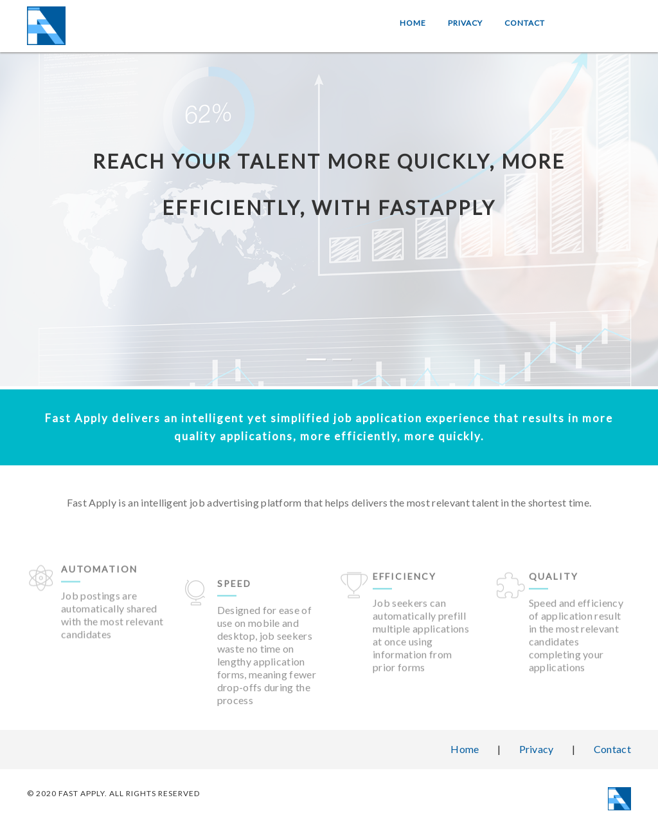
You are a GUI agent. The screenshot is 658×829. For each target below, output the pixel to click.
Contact (524, 23)
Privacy (465, 23)
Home (413, 23)
